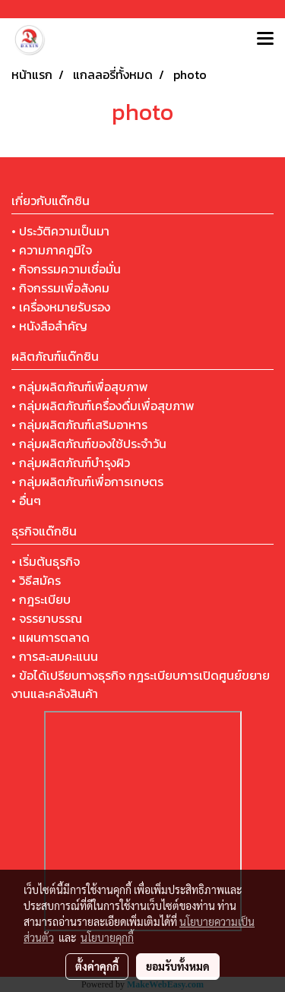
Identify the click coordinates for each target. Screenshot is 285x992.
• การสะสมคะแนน (54, 656)
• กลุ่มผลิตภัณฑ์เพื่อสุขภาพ (79, 387)
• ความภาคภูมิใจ (51, 250)
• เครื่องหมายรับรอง (60, 307)
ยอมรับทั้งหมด (178, 966)
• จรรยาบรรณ (46, 618)
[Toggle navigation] (265, 39)
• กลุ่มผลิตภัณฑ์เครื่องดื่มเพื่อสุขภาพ (103, 405)
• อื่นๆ (26, 500)
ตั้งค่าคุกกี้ (97, 966)
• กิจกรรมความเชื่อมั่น (66, 269)
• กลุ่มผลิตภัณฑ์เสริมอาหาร (79, 424)
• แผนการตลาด (50, 637)
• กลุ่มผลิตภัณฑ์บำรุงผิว (70, 462)
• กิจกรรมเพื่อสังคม (60, 288)
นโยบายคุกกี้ (107, 937)
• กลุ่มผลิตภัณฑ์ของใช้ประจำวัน (88, 443)
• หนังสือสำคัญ (49, 326)
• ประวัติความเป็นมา (60, 231)
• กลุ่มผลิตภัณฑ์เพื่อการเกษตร (87, 481)
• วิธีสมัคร (36, 580)
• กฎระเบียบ (41, 599)
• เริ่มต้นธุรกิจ (45, 561)
